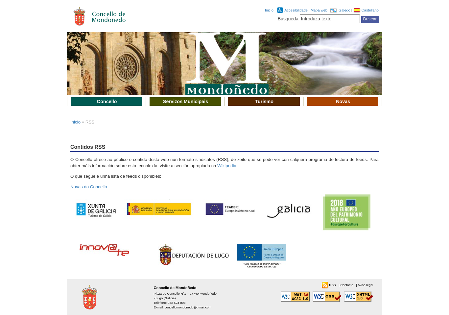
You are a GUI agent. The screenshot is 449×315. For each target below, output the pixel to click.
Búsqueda (288, 18)
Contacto (347, 285)
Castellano (370, 10)
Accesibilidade (296, 10)
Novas (343, 101)
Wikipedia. (227, 165)
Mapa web (319, 10)
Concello (107, 101)
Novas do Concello (88, 186)
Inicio (269, 10)
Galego (345, 10)
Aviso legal (365, 285)
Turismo (264, 101)
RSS (333, 285)
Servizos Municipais (185, 101)
